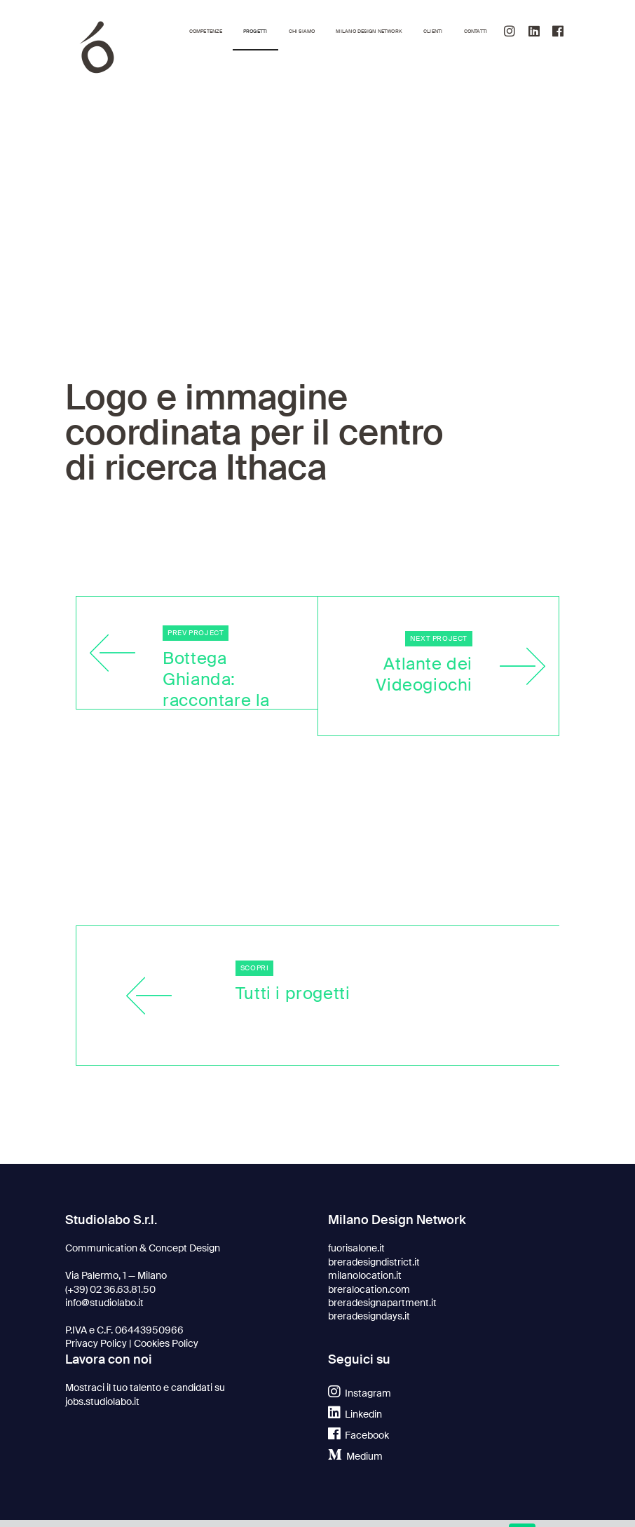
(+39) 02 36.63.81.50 (110, 1290)
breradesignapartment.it (382, 1303)
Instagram (359, 1393)
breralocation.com (369, 1290)
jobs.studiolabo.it (102, 1402)
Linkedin (355, 1414)
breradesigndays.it (369, 1316)
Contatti (476, 31)
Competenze (205, 31)
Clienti (433, 31)
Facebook (358, 1435)
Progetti (255, 31)
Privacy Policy (96, 1344)
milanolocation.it (365, 1276)
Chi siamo (302, 31)
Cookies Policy (166, 1344)
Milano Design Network (369, 31)
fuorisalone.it (356, 1248)
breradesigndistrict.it (374, 1262)
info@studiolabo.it (104, 1303)
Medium (355, 1456)
